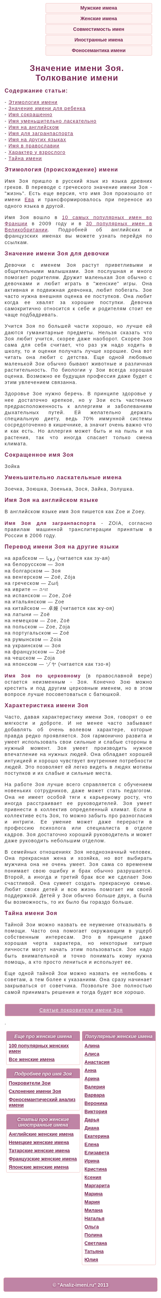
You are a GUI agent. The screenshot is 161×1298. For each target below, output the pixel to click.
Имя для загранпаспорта (41, 133)
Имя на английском (34, 127)
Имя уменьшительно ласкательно (53, 121)
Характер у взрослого (37, 152)
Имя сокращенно (30, 114)
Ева (29, 199)
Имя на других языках (37, 139)
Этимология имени (33, 102)
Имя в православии (34, 145)
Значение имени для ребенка (47, 108)
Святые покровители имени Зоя (81, 1010)
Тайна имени (25, 158)
